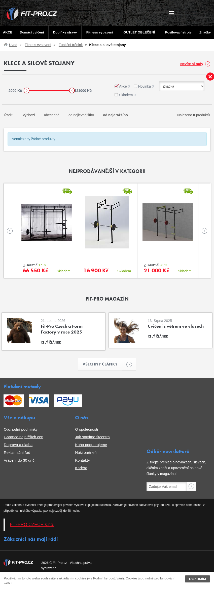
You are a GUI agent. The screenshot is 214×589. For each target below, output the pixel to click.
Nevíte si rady (191, 64)
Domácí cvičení (32, 32)
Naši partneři (85, 452)
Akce (124, 86)
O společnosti (86, 429)
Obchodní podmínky (21, 429)
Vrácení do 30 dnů (19, 460)
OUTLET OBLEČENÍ (139, 32)
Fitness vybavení (99, 32)
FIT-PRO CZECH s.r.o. (32, 524)
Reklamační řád (17, 452)
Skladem (127, 95)
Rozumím (197, 579)
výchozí (29, 115)
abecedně (52, 115)
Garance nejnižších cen (23, 437)
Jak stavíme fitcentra (92, 437)
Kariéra (81, 468)
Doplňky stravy (65, 32)
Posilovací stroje (178, 32)
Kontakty (82, 460)
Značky (205, 32)
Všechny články (102, 364)
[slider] (26, 90)
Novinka (146, 86)
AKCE (7, 32)
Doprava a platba (18, 445)
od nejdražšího (115, 115)
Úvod (13, 45)
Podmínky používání (108, 578)
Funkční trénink (71, 45)
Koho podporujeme (91, 445)
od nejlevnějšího (81, 115)
